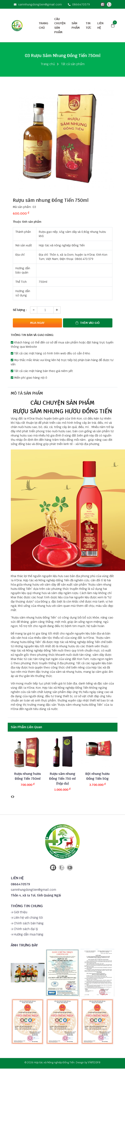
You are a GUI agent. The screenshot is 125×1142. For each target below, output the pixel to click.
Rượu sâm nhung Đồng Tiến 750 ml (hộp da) (62, 778)
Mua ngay (37, 323)
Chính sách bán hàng (27, 923)
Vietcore (94, 1062)
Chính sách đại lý (24, 928)
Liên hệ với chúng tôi (27, 917)
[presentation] (12, 796)
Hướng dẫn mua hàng (27, 934)
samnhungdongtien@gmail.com (38, 4)
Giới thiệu (19, 912)
